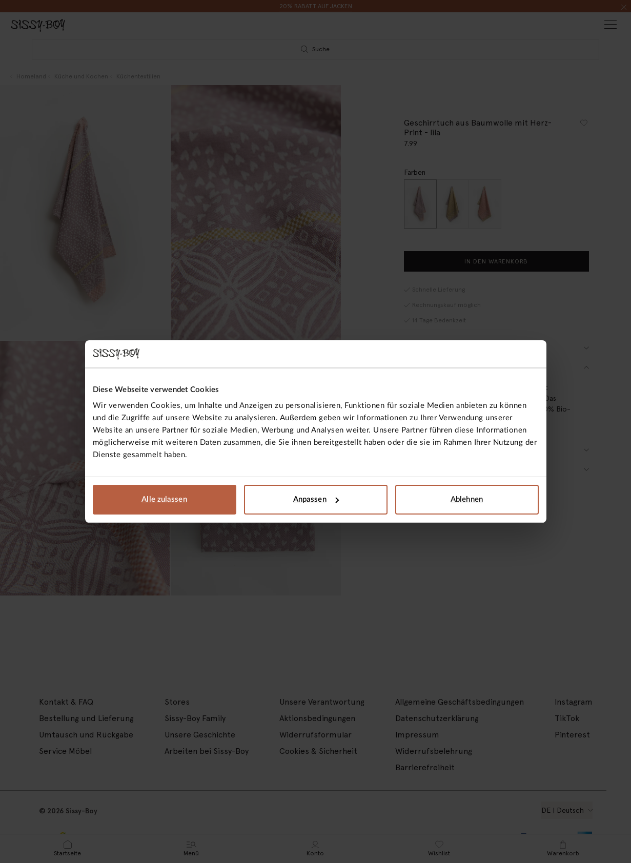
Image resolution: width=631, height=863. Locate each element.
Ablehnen (467, 499)
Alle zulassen (164, 499)
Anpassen (316, 499)
